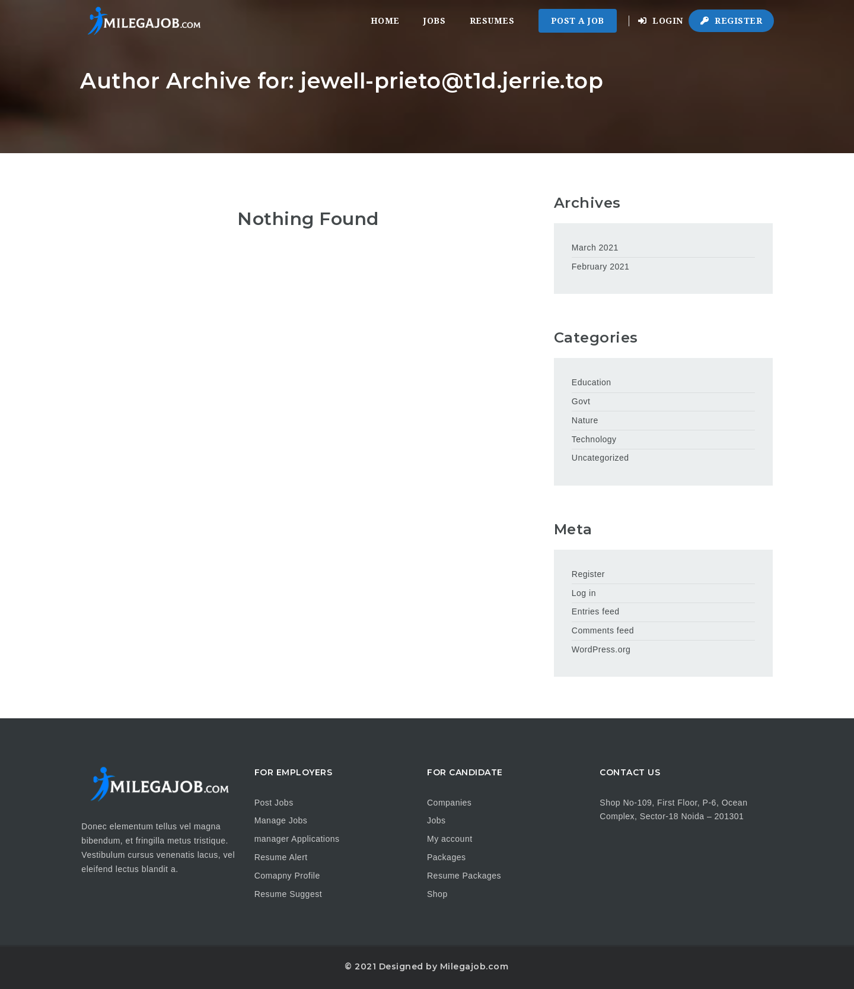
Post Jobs (274, 802)
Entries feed (596, 611)
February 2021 (601, 266)
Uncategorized (600, 457)
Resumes (492, 21)
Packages (446, 857)
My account (450, 839)
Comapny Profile (287, 875)
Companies (449, 802)
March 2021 (595, 247)
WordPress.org (601, 649)
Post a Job (577, 21)
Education (591, 382)
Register (731, 21)
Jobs (434, 21)
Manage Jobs (281, 820)
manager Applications (297, 839)
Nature (585, 420)
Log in (584, 593)
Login (660, 21)
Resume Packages (464, 875)
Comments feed (603, 630)
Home (385, 21)
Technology (594, 439)
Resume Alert (281, 857)
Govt (581, 401)
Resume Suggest (288, 894)
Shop (437, 894)
